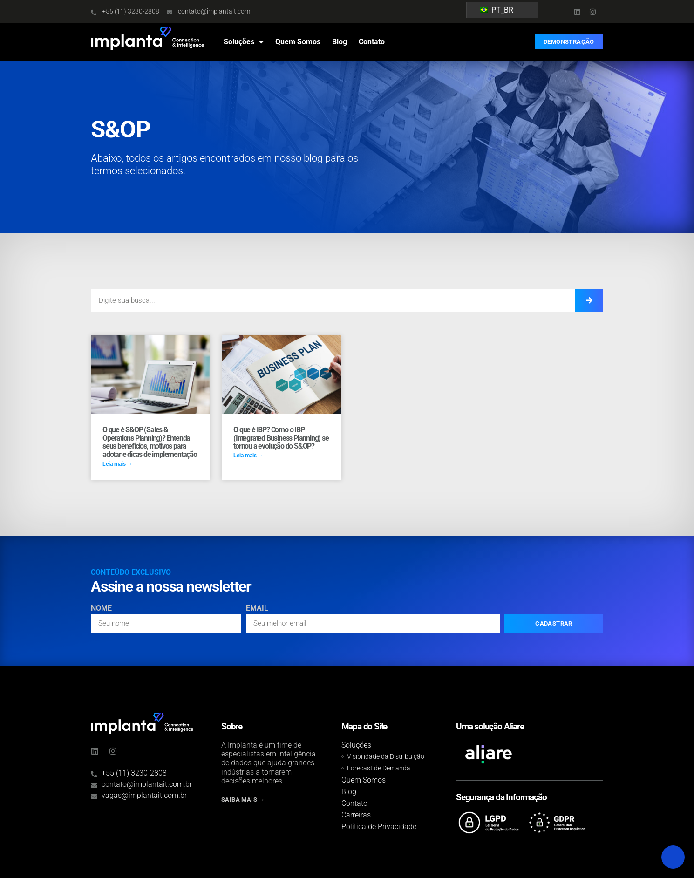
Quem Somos (297, 41)
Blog (339, 41)
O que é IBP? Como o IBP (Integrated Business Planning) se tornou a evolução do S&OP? (280, 437)
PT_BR (496, 10)
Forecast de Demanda (378, 768)
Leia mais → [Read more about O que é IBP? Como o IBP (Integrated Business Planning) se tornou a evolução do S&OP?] (248, 455)
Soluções (244, 42)
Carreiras (356, 814)
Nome (101, 609)
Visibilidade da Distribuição (385, 757)
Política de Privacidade (378, 826)
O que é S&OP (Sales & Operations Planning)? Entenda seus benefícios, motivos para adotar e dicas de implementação (149, 442)
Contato (372, 41)
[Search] (589, 300)
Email (257, 609)
